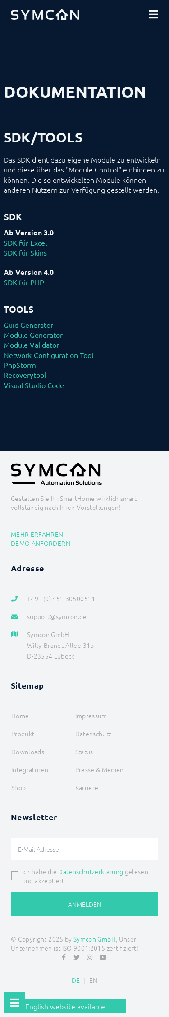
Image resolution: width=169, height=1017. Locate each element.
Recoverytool (25, 374)
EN (93, 980)
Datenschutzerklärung (90, 871)
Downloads (27, 751)
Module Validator (31, 344)
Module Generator (33, 334)
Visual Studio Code (34, 384)
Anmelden (84, 904)
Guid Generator (28, 324)
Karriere (87, 787)
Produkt (22, 733)
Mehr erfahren (37, 534)
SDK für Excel (25, 242)
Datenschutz (93, 733)
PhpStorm (20, 364)
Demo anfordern (40, 543)
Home (20, 715)
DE (76, 980)
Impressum (91, 715)
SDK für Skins (25, 252)
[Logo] (45, 14)
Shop (18, 787)
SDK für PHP (24, 282)
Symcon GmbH (94, 938)
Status (84, 751)
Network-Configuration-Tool (48, 354)
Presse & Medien (99, 769)
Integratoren (29, 769)
